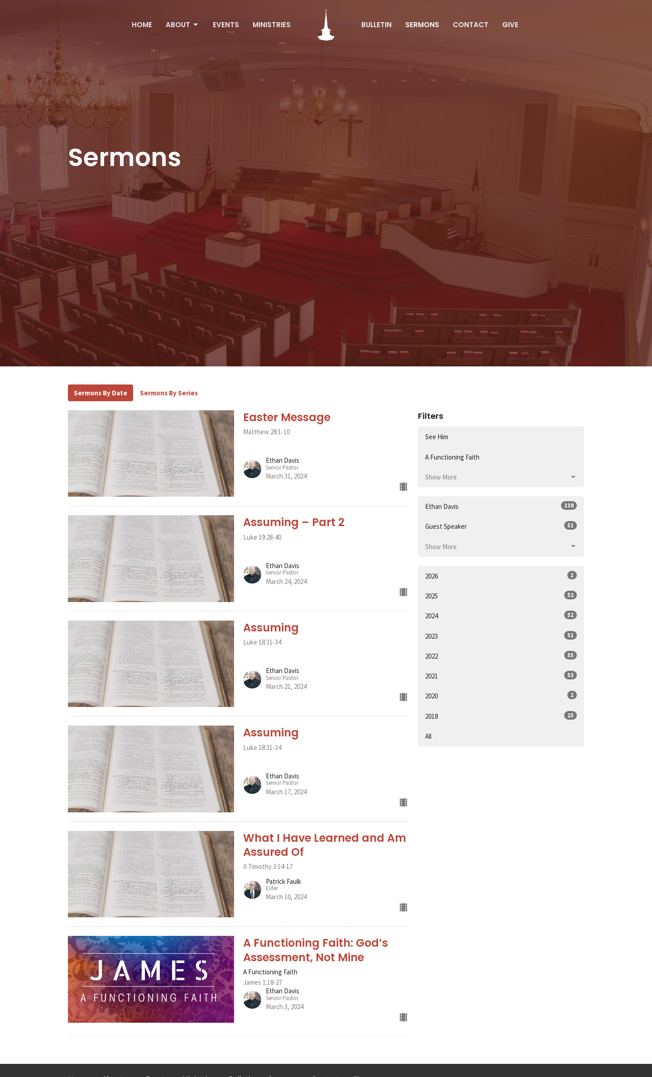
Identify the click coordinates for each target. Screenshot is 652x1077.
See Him (436, 436)
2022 (501, 655)
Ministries (272, 24)
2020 (501, 695)
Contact (471, 24)
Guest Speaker (501, 526)
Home (142, 24)
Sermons (422, 24)
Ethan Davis (501, 506)
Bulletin (376, 24)
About (182, 24)
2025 (501, 595)
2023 (501, 636)
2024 (501, 615)
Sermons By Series (169, 393)
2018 (501, 716)
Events (226, 24)
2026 (501, 575)
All (428, 736)
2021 (501, 675)
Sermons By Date (100, 393)
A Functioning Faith (452, 457)
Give (510, 24)
